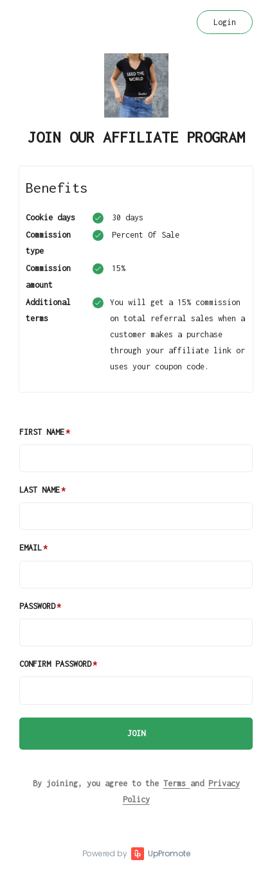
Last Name (39, 490)
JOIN (136, 733)
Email (30, 547)
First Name (41, 432)
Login (224, 22)
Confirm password (55, 664)
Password (37, 606)
